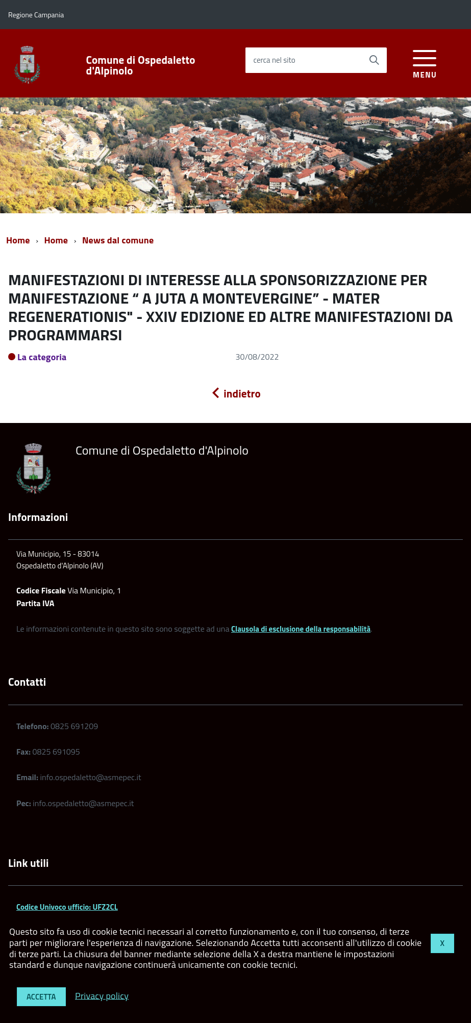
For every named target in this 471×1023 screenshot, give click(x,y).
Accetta (41, 997)
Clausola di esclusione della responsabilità (300, 629)
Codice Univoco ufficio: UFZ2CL (67, 907)
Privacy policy (102, 995)
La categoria (42, 357)
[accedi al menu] (425, 62)
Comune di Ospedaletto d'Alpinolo (140, 65)
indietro (235, 393)
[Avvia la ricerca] (374, 60)
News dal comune (118, 240)
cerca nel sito (274, 60)
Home (18, 240)
